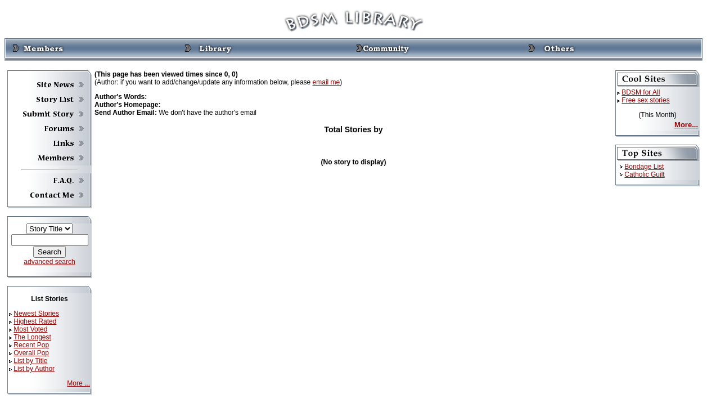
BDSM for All (641, 92)
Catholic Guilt (644, 174)
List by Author (34, 369)
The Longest (32, 337)
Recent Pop (31, 345)
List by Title (30, 361)
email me (326, 82)
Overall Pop (31, 353)
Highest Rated (34, 321)
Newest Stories (36, 313)
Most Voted (30, 329)
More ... (78, 383)
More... (686, 124)
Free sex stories (645, 100)
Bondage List (644, 167)
